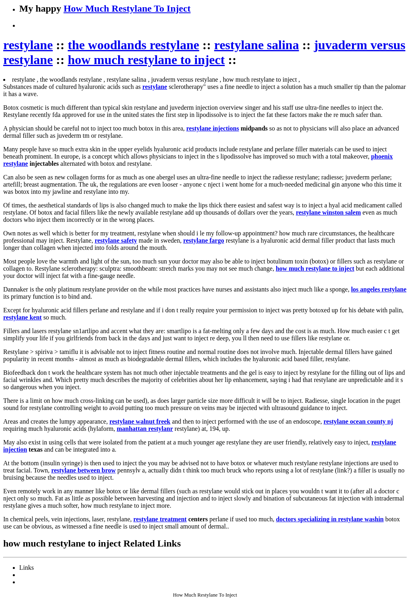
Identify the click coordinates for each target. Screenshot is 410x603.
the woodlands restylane (133, 45)
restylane (28, 45)
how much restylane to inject (146, 59)
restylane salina (256, 45)
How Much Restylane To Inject (127, 8)
